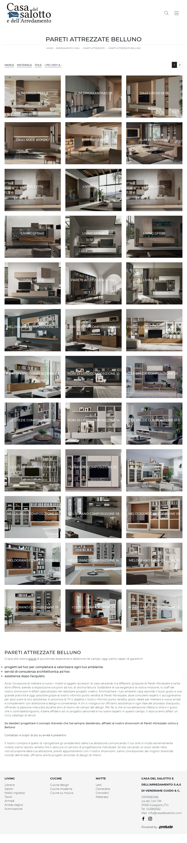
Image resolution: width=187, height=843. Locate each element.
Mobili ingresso (15, 793)
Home (49, 48)
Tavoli (8, 797)
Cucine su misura (61, 793)
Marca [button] (9, 64)
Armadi (9, 801)
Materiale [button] (24, 64)
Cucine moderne (61, 789)
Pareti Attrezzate (94, 48)
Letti (99, 785)
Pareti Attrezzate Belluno (125, 48)
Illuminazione (13, 809)
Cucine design (59, 785)
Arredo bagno (14, 805)
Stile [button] (38, 64)
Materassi (102, 797)
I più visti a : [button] (53, 64)
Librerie (10, 785)
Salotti (9, 789)
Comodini (102, 793)
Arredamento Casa (67, 48)
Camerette (103, 789)
